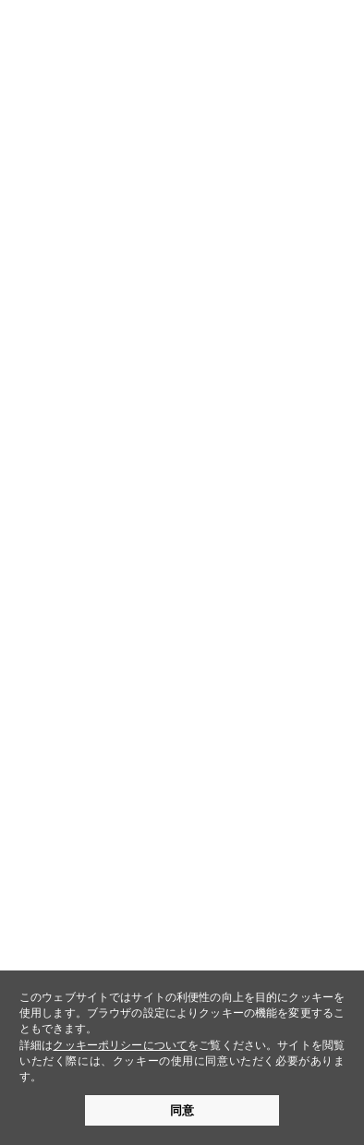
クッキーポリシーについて (120, 1045)
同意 (182, 1110)
